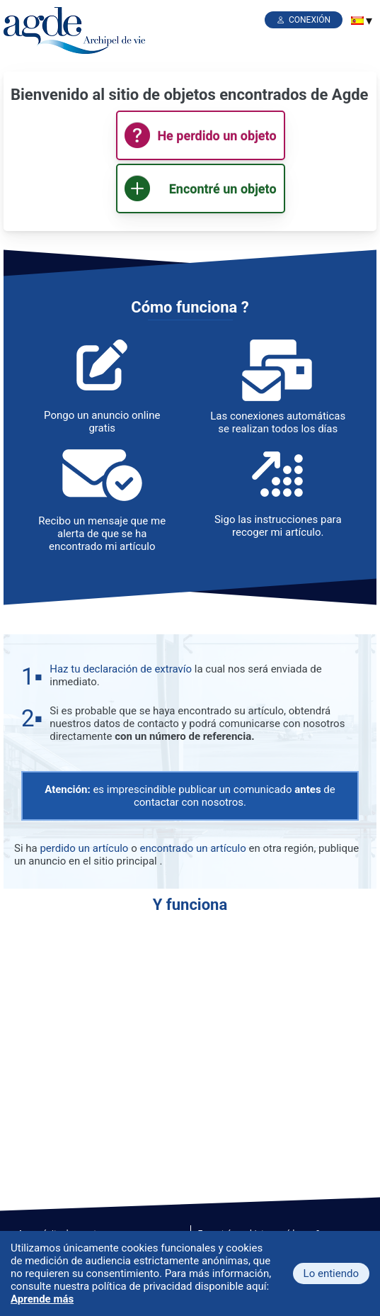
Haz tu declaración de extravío (121, 669)
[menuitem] (357, 20)
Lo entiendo (331, 1273)
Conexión (309, 20)
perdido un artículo (84, 848)
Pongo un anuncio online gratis (102, 421)
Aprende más (42, 1299)
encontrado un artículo (192, 848)
